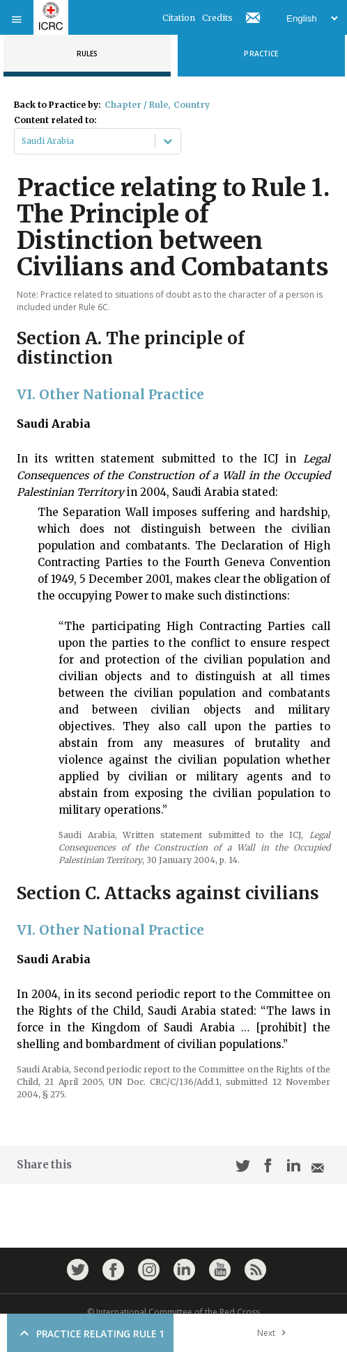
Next (274, 1333)
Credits (217, 18)
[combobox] (23, 141)
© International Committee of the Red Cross (173, 1312)
